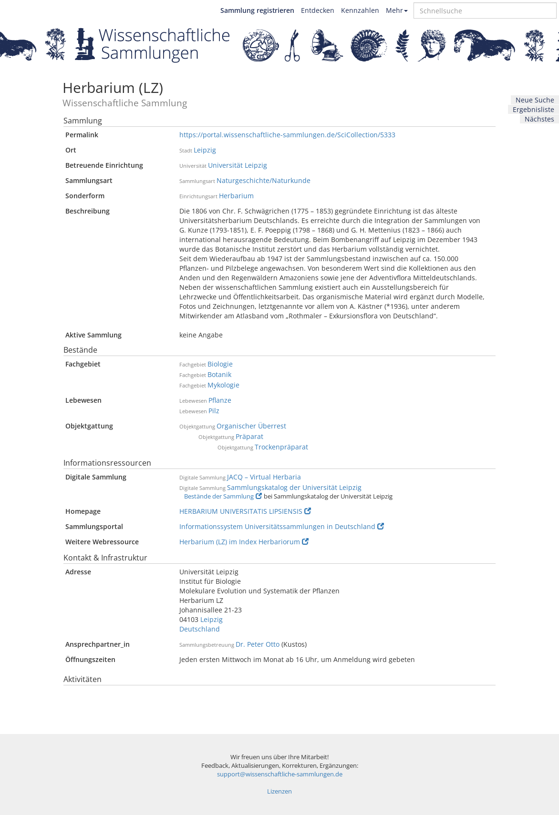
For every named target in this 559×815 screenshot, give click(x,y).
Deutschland (199, 628)
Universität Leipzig (237, 165)
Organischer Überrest (251, 425)
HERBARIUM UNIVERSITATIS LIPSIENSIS (245, 511)
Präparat (249, 436)
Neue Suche (535, 99)
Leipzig (205, 149)
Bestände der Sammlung (223, 496)
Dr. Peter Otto (258, 644)
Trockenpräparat (281, 446)
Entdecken (317, 10)
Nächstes (539, 118)
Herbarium (236, 195)
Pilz (213, 410)
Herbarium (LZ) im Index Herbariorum (244, 541)
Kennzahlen (360, 10)
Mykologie (223, 384)
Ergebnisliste (533, 109)
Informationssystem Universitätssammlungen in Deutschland (281, 526)
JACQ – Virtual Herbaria (264, 476)
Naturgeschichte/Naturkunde (264, 180)
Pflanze (219, 400)
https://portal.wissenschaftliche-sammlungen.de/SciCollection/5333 (287, 134)
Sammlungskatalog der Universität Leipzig (294, 487)
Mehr (397, 10)
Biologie (220, 363)
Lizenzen (279, 791)
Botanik (219, 374)
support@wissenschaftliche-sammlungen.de (279, 774)
